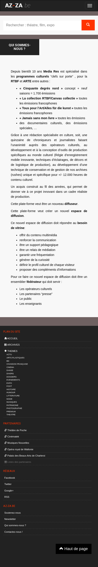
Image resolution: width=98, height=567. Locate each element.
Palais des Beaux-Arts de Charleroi (24, 455)
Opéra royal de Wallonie (18, 449)
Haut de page (73, 548)
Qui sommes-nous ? (15, 525)
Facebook (9, 477)
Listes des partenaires (17, 462)
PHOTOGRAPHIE (14, 408)
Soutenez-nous (12, 512)
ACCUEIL (11, 338)
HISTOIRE (11, 389)
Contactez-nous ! (13, 532)
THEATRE (11, 415)
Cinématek (11, 436)
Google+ (9, 490)
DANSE (10, 370)
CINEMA (10, 367)
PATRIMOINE (12, 405)
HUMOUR (11, 392)
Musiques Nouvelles (16, 443)
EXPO (9, 383)
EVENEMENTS (13, 380)
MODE (9, 399)
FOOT (9, 386)
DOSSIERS (11, 377)
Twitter (7, 484)
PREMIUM (11, 411)
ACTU (9, 354)
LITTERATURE (13, 396)
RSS (6, 497)
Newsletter (10, 519)
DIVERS (10, 374)
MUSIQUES (12, 402)
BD (8, 361)
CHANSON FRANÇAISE (17, 364)
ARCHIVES (12, 344)
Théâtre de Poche (15, 430)
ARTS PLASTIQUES (15, 358)
